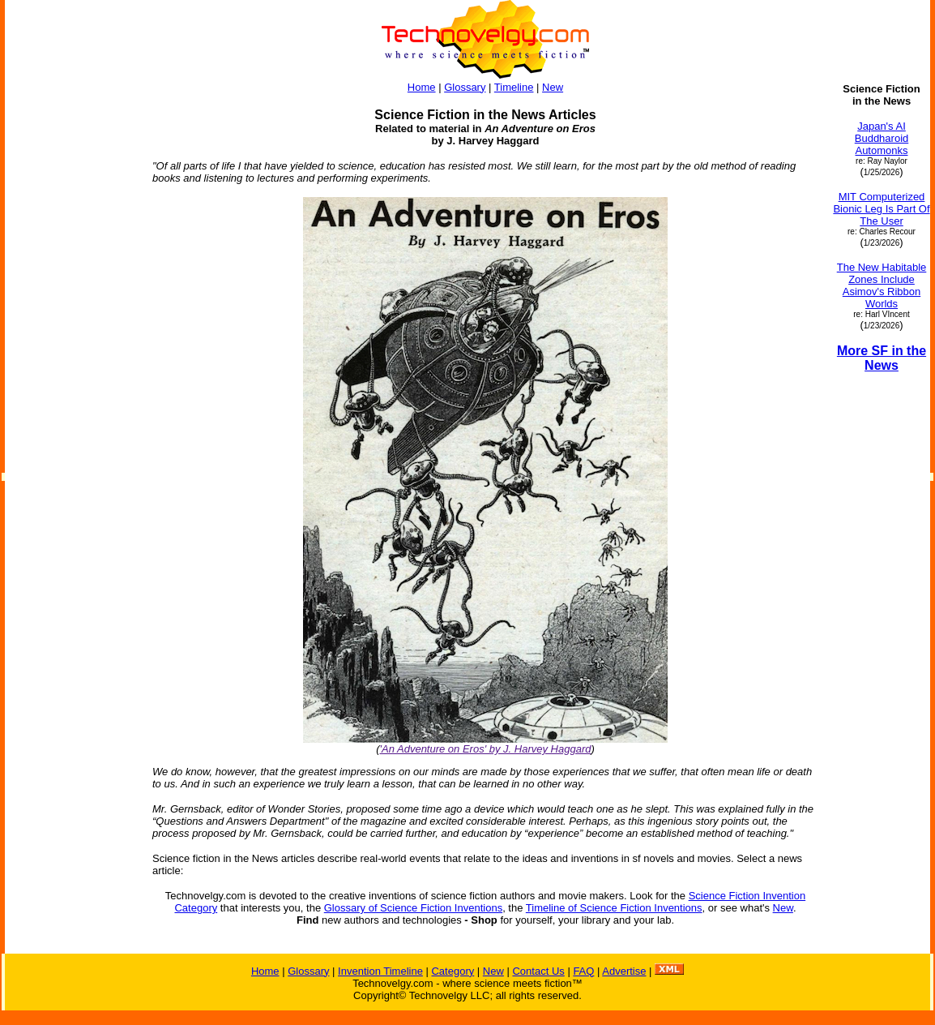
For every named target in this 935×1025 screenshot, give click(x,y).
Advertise (624, 971)
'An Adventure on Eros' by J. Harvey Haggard (485, 749)
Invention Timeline (380, 971)
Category (452, 971)
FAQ (583, 971)
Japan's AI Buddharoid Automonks (882, 138)
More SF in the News (881, 358)
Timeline (514, 87)
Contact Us (538, 971)
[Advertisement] (71, 326)
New (552, 87)
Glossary (464, 87)
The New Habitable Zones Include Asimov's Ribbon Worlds (882, 285)
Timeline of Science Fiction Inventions (614, 908)
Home (422, 87)
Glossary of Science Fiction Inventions (413, 908)
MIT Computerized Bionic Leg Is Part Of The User (881, 209)
